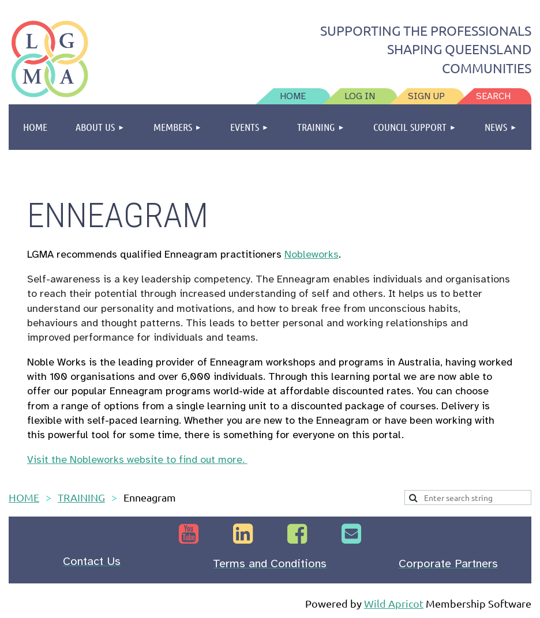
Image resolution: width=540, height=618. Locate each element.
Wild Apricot (393, 603)
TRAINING (81, 497)
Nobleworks (311, 254)
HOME (24, 497)
